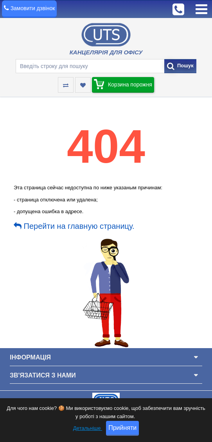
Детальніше (87, 428)
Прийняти (122, 427)
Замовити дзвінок (33, 8)
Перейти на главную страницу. (74, 226)
